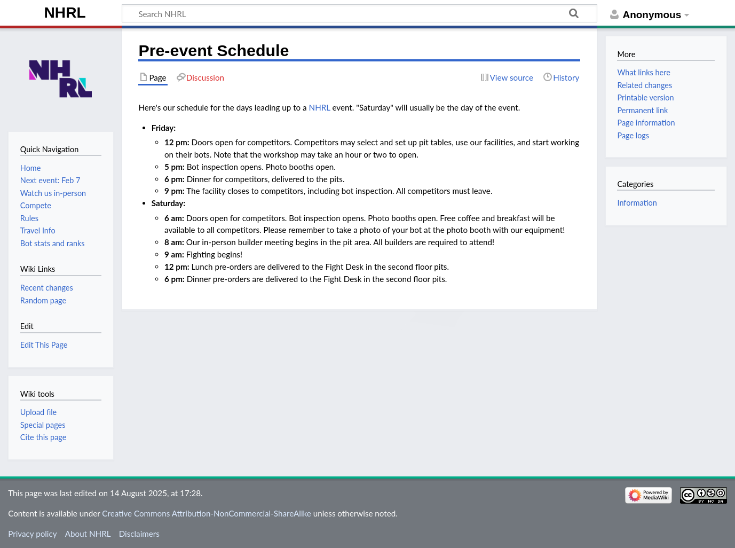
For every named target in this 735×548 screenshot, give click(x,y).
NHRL (65, 12)
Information (637, 202)
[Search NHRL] (359, 13)
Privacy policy (32, 533)
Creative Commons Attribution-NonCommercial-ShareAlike (206, 513)
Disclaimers (139, 533)
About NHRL (88, 533)
